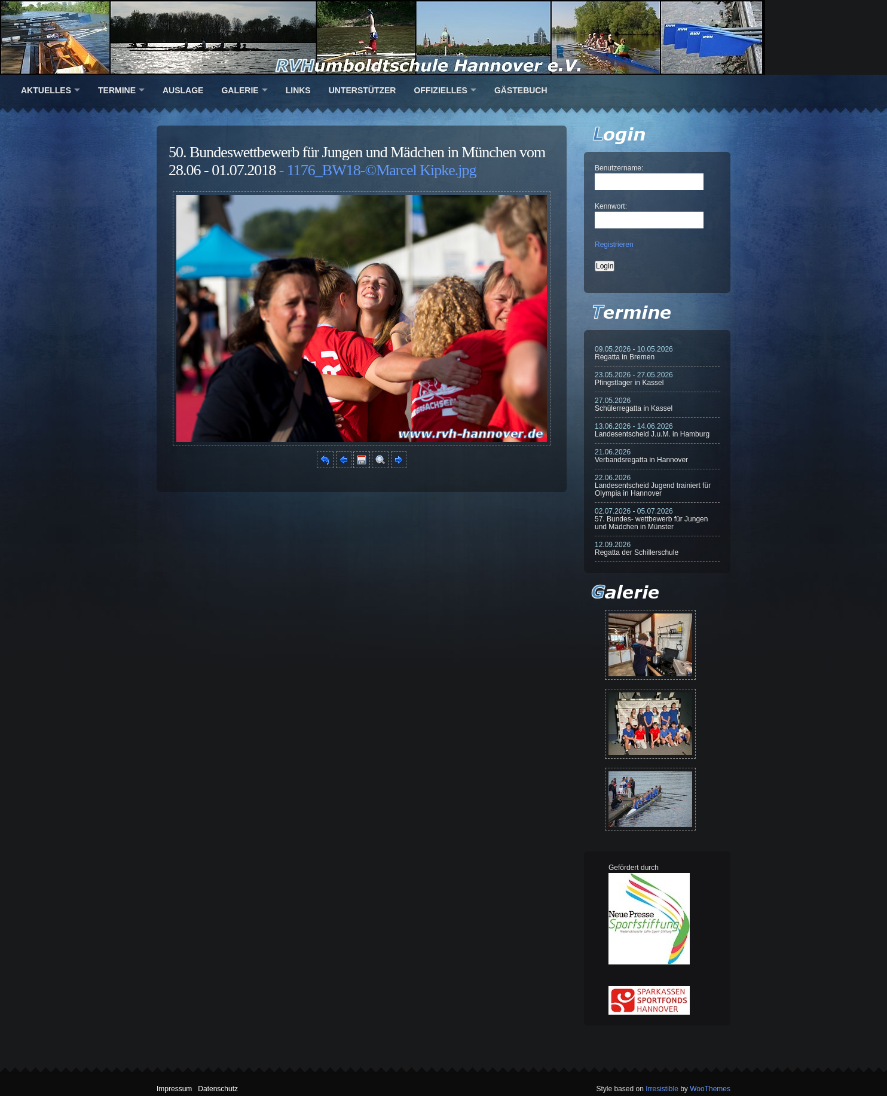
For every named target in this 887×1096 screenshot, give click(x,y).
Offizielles (440, 90)
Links (298, 90)
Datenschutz (218, 1089)
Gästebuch (521, 90)
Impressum (174, 1089)
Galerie (239, 90)
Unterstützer (362, 90)
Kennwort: (611, 206)
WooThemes (710, 1089)
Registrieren (614, 244)
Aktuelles (46, 90)
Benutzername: (619, 168)
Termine (117, 90)
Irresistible (662, 1089)
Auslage (183, 90)
